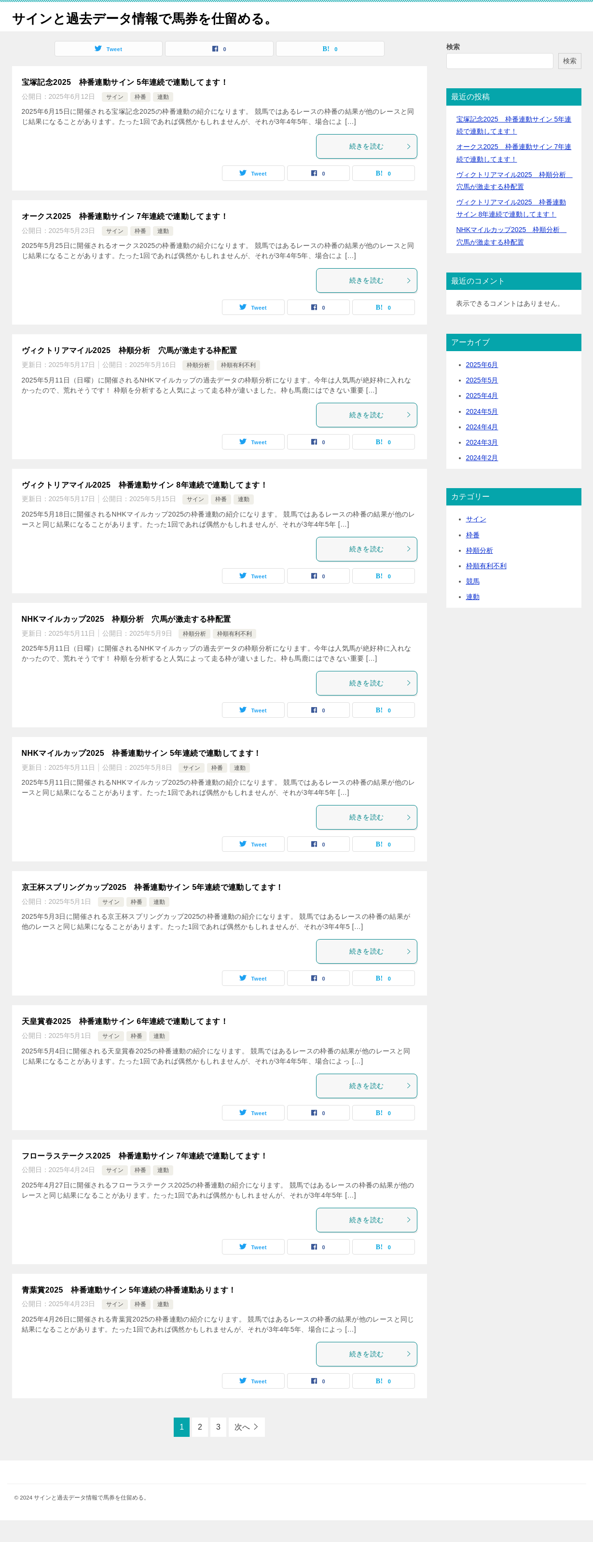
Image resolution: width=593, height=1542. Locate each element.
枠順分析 (198, 386)
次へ (242, 1449)
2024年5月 (482, 433)
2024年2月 (482, 479)
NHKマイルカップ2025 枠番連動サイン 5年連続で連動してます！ (142, 775)
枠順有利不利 (238, 386)
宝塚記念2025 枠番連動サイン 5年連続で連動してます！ (125, 104)
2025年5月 (482, 402)
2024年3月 (482, 464)
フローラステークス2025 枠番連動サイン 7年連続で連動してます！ (145, 1178)
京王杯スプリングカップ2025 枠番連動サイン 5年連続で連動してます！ (153, 909)
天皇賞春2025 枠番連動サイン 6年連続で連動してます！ (125, 1043)
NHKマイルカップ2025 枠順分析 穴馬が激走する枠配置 (126, 641)
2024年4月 (482, 448)
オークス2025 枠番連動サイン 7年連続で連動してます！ (125, 238)
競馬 (473, 603)
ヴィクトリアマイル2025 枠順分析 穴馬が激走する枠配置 (129, 372)
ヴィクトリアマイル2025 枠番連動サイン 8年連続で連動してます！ (145, 507)
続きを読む (380, 168)
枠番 (140, 118)
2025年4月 (482, 417)
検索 (453, 68)
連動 (163, 118)
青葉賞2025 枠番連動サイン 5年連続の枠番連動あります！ (129, 1312)
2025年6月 (482, 386)
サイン (115, 118)
